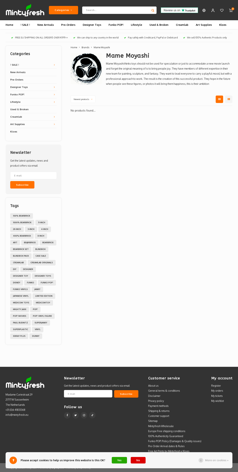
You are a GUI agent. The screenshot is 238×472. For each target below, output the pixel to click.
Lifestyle (136, 25)
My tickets (217, 395)
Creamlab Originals (41, 262)
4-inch (44, 229)
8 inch (41, 236)
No (138, 460)
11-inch (41, 222)
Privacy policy (156, 401)
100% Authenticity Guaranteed (165, 436)
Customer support (158, 416)
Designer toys (43, 276)
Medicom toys (21, 302)
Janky (37, 289)
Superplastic (20, 329)
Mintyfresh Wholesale (161, 426)
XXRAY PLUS (19, 336)
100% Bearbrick (21, 216)
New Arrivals (45, 25)
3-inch (31, 229)
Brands (85, 47)
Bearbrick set (21, 249)
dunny (35, 336)
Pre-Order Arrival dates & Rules (166, 446)
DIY (14, 269)
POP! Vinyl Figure (42, 316)
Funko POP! (116, 25)
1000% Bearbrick (22, 222)
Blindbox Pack (21, 256)
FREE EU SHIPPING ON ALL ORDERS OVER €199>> (39, 37)
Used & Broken (158, 25)
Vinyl (38, 329)
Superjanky (41, 323)
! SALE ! (25, 25)
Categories (63, 10)
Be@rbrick (30, 242)
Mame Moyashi (102, 47)
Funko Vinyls (20, 289)
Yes (119, 460)
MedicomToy (43, 302)
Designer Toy (20, 276)
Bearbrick (48, 242)
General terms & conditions (164, 390)
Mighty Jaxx (19, 309)
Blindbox (40, 249)
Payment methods (158, 406)
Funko (30, 282)
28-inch (17, 229)
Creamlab (182, 25)
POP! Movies (19, 316)
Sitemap (153, 421)
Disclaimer (154, 395)
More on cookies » (217, 460)
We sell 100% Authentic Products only (205, 37)
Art (15, 242)
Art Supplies (204, 25)
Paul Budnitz (20, 323)
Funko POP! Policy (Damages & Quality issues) (174, 441)
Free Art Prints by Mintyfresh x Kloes (168, 451)
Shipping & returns (159, 411)
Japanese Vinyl (21, 296)
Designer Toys (92, 25)
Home (9, 25)
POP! (35, 309)
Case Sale (41, 256)
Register (216, 385)
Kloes (222, 25)
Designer (28, 269)
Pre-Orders (68, 25)
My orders (217, 390)
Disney (16, 282)
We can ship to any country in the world (96, 37)
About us (153, 385)
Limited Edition (43, 296)
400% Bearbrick (22, 236)
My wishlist (217, 401)
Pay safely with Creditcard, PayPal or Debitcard (151, 37)
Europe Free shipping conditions (166, 431)
